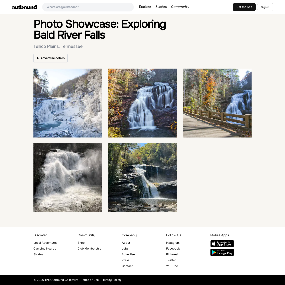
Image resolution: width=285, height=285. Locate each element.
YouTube (172, 266)
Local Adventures (45, 243)
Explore (145, 7)
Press (125, 260)
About (126, 243)
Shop (81, 243)
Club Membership (89, 248)
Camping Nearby (44, 248)
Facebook (173, 248)
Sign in (265, 7)
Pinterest (172, 254)
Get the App (244, 7)
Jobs (125, 248)
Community (180, 7)
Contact (127, 266)
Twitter (171, 260)
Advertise (128, 254)
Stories (161, 7)
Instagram (173, 243)
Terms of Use (90, 280)
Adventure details (51, 58)
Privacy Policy (111, 280)
